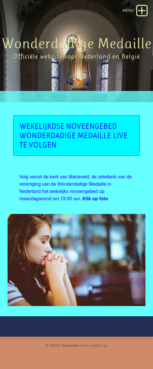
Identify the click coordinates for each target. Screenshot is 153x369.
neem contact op (93, 345)
